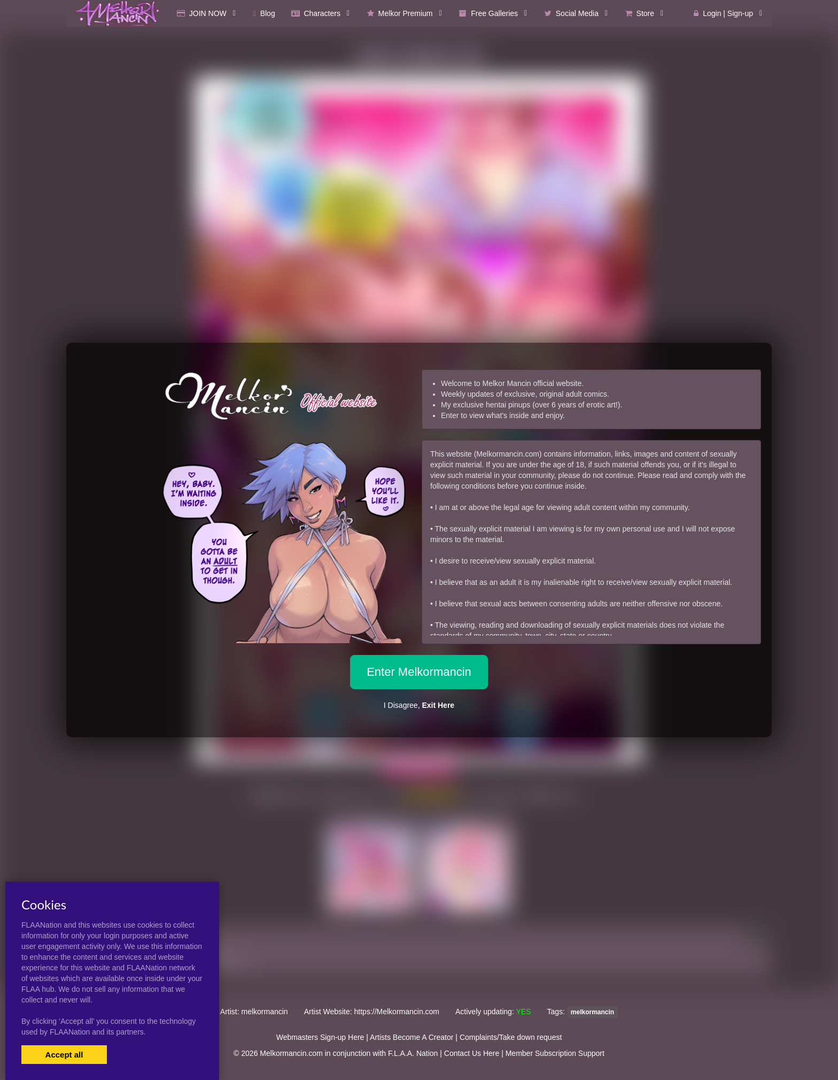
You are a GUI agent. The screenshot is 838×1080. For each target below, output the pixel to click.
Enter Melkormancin (419, 671)
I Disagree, (419, 705)
